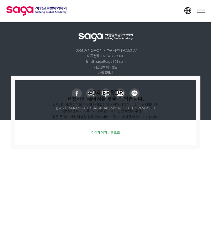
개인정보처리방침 (106, 67)
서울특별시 (105, 73)
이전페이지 (99, 132)
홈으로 (115, 132)
